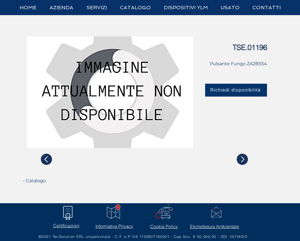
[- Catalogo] (44, 180)
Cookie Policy (164, 226)
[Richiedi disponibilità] (236, 90)
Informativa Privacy (114, 226)
